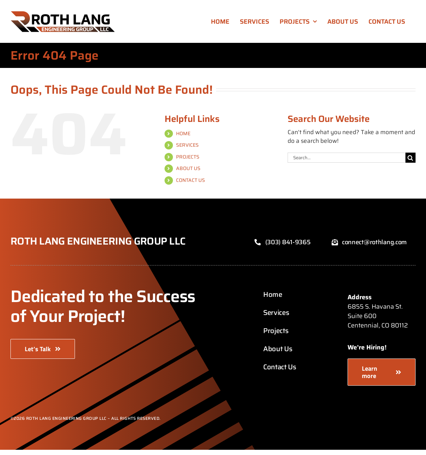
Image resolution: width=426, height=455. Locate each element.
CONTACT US (190, 180)
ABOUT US (188, 168)
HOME (183, 133)
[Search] (410, 158)
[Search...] (346, 158)
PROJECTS (187, 157)
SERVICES (187, 145)
